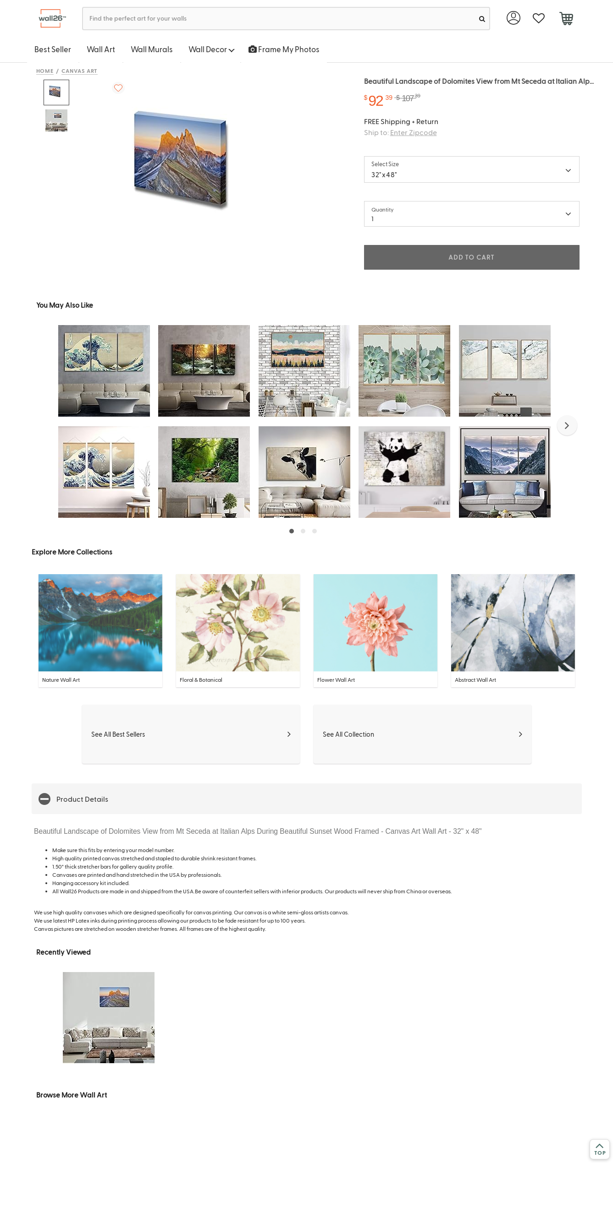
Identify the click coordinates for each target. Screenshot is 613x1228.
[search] (482, 18)
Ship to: (400, 132)
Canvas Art (79, 70)
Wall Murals (152, 49)
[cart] (566, 19)
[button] (567, 425)
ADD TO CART (471, 257)
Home (45, 70)
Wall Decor (211, 49)
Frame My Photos (284, 49)
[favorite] (539, 18)
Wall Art (101, 49)
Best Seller (52, 49)
